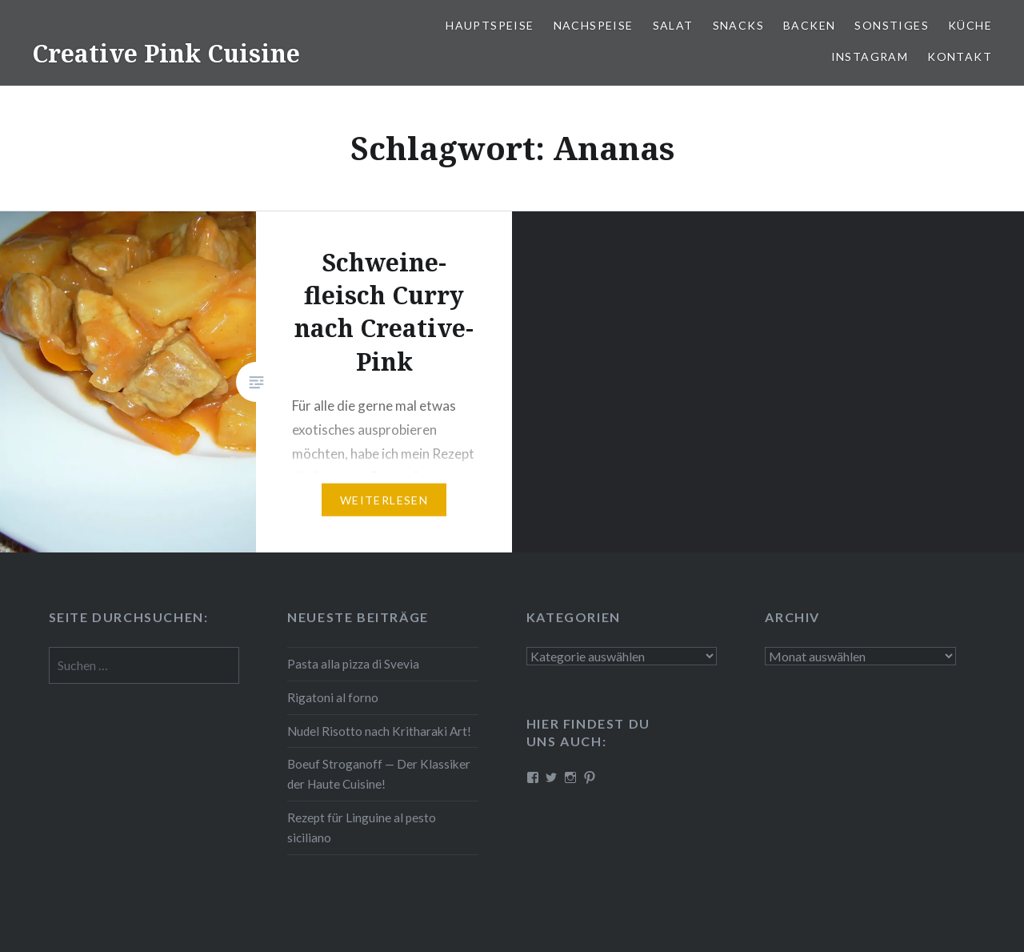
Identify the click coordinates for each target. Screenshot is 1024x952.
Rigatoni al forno (332, 697)
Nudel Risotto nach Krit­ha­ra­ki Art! (379, 731)
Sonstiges (891, 25)
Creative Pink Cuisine (166, 53)
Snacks (738, 25)
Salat (673, 25)
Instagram (870, 56)
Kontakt (959, 56)
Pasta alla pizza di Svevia (353, 664)
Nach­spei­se (594, 25)
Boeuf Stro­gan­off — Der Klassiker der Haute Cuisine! (378, 774)
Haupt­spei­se (490, 25)
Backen (809, 25)
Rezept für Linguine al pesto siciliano (361, 827)
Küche (970, 25)
